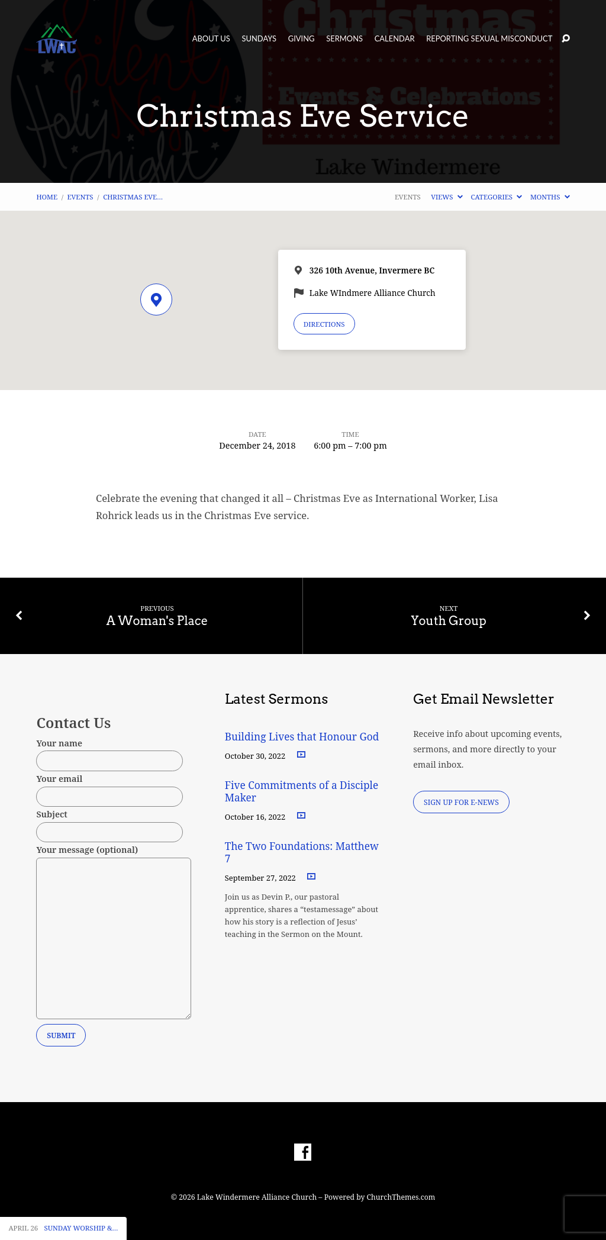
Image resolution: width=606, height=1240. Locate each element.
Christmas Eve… (133, 196)
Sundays (258, 39)
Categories (496, 196)
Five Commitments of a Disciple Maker (301, 791)
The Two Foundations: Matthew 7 (302, 852)
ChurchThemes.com (401, 1197)
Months (550, 196)
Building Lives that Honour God (302, 736)
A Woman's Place (157, 621)
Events (80, 196)
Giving (301, 39)
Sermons (344, 39)
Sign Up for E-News (461, 802)
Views (446, 196)
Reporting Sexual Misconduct (489, 39)
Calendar (395, 39)
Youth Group (448, 621)
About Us (211, 39)
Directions (324, 324)
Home (46, 196)
